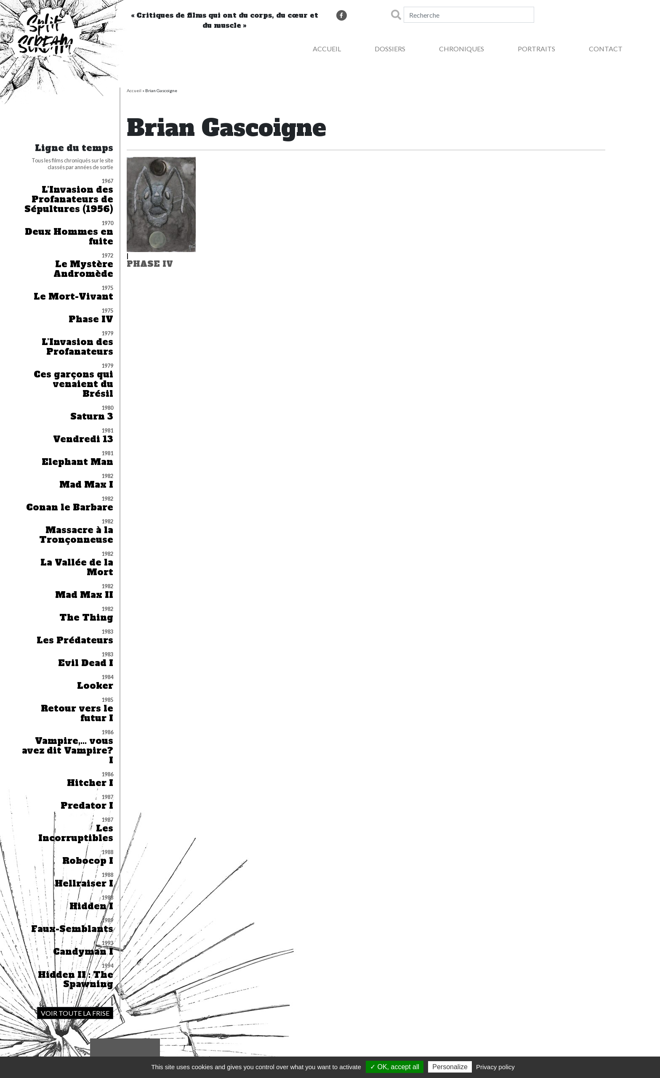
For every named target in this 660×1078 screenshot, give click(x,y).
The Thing (86, 618)
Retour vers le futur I (77, 713)
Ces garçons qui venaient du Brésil (73, 384)
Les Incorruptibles (75, 833)
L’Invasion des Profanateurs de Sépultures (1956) (68, 199)
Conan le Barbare (69, 507)
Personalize (450, 1066)
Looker (95, 686)
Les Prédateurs (75, 640)
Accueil (327, 49)
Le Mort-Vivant (73, 297)
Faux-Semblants (72, 929)
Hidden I (91, 906)
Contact (606, 49)
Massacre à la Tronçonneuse (76, 535)
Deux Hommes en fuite (69, 237)
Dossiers (390, 49)
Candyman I (83, 952)
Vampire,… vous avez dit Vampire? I (67, 750)
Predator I (87, 806)
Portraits (536, 49)
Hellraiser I (84, 884)
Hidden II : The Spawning (75, 980)
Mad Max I (86, 485)
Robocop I (87, 861)
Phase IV (91, 319)
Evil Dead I (85, 663)
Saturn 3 (91, 417)
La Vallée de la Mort (76, 567)
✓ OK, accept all (394, 1066)
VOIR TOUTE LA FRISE (75, 1013)
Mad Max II (84, 595)
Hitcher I (90, 783)
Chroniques (461, 49)
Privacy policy (495, 1066)
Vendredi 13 (83, 439)
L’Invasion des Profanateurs (77, 347)
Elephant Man (77, 462)
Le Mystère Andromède (83, 269)
